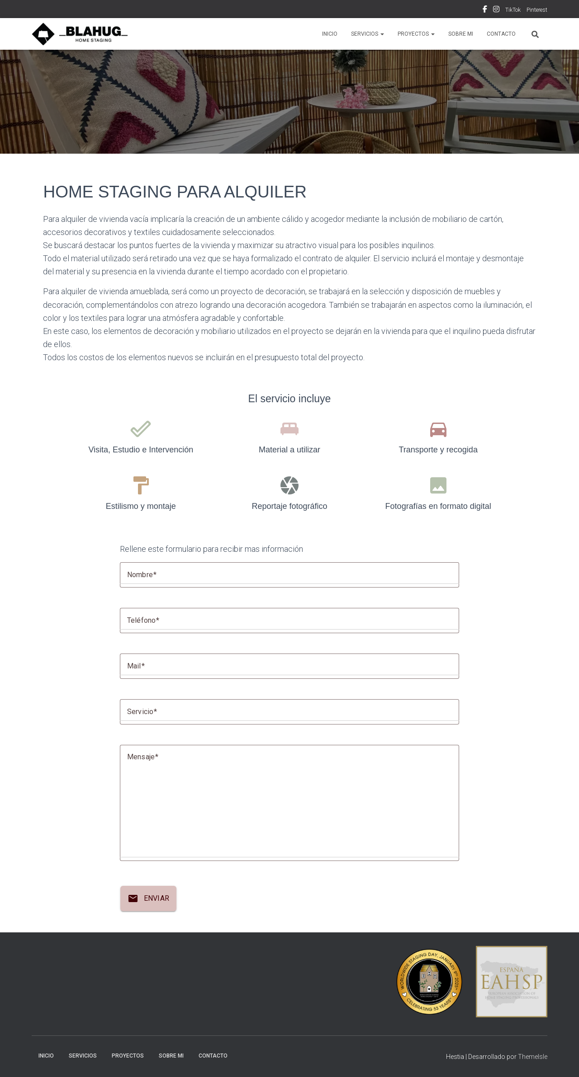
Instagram (496, 10)
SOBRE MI (460, 34)
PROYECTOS (416, 34)
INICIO (329, 34)
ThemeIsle (532, 1056)
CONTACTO (501, 34)
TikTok (513, 10)
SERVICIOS (367, 34)
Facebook (485, 10)
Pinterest (537, 10)
